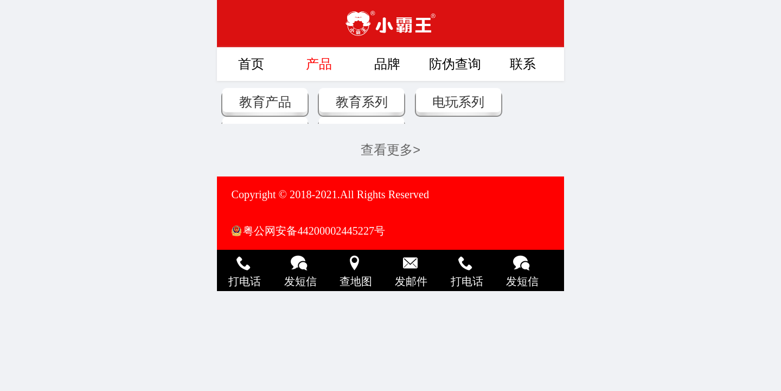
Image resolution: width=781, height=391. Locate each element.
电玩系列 (458, 102)
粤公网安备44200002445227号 (314, 231)
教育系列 (362, 102)
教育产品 (265, 102)
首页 (251, 64)
